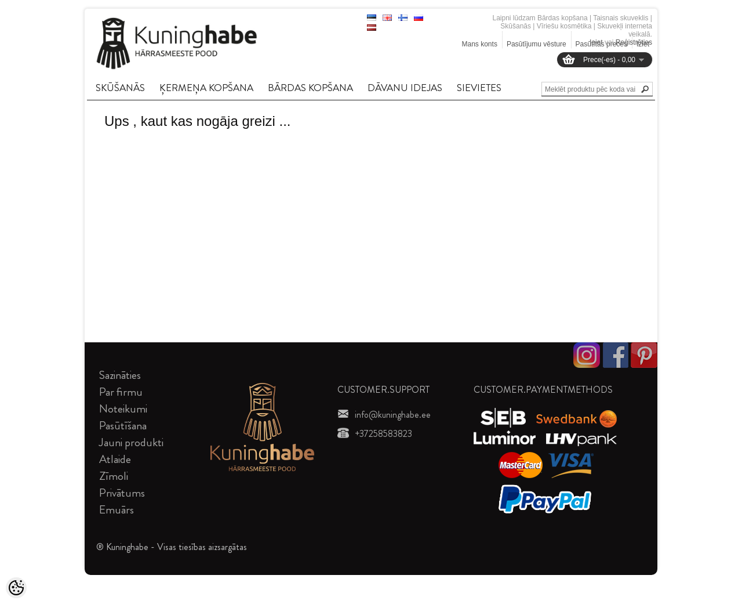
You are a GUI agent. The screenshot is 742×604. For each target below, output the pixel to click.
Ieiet (596, 42)
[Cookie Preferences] (16, 587)
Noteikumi (123, 408)
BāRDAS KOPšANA (310, 88)
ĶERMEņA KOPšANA (206, 88)
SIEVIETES (479, 88)
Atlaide (115, 459)
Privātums (122, 492)
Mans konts (479, 44)
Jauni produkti (131, 442)
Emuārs (116, 509)
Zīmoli (113, 476)
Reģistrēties (634, 42)
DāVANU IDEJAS (405, 88)
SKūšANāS (120, 88)
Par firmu (121, 392)
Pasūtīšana (123, 425)
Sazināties (120, 375)
